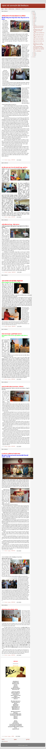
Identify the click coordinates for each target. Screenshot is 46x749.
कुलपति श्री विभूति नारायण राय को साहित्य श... (38, 47)
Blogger (23, 745)
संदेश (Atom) (6, 741)
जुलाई (34, 21)
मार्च (33, 52)
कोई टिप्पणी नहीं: (14, 272)
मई (33, 23)
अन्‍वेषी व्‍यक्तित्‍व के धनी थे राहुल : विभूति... (38, 29)
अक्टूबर (34, 17)
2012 (33, 56)
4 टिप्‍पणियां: (12, 736)
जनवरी (34, 55)
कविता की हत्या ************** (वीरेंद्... (37, 43)
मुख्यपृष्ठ (15, 739)
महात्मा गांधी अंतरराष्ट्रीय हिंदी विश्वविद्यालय (15, 6)
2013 (33, 13)
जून (33, 22)
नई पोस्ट (3, 739)
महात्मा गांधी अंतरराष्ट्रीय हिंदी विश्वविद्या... (38, 46)
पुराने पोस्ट (27, 739)
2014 (33, 12)
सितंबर (34, 18)
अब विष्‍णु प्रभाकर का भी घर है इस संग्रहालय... (38, 26)
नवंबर (34, 16)
